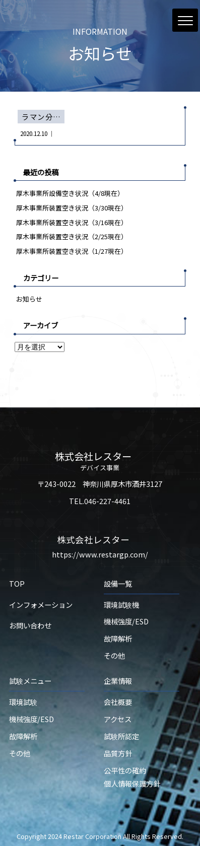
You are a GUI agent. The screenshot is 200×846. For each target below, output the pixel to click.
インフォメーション (41, 604)
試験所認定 (121, 736)
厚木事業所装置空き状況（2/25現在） (71, 236)
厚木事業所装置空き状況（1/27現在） (71, 251)
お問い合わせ (30, 625)
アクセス (117, 719)
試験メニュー (30, 680)
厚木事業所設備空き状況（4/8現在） (70, 193)
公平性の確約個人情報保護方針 (132, 777)
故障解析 (118, 638)
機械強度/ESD (126, 621)
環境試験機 (121, 604)
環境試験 (23, 701)
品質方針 (118, 753)
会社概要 (118, 701)
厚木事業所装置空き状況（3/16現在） (71, 222)
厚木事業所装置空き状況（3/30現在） (71, 208)
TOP (17, 583)
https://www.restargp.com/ (100, 554)
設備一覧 (118, 583)
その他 (114, 655)
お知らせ (29, 299)
